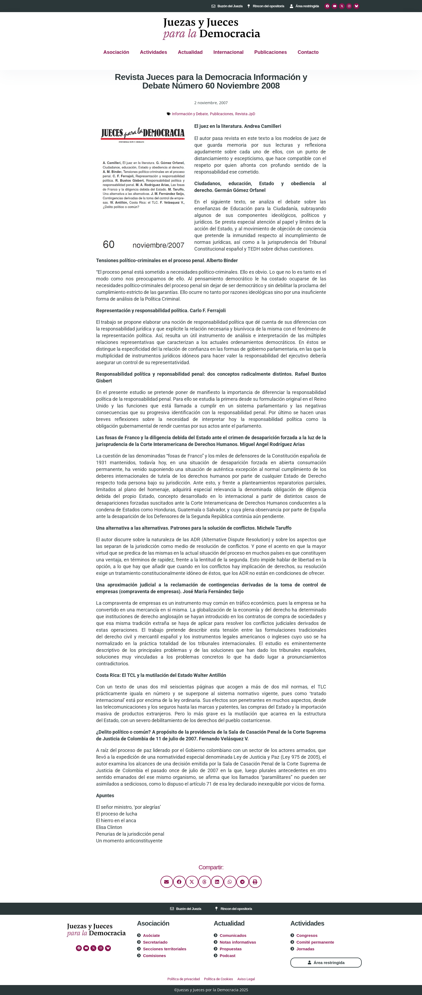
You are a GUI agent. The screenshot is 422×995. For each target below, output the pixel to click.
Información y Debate (190, 114)
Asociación (116, 52)
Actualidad (190, 52)
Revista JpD (245, 114)
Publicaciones (270, 52)
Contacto (308, 52)
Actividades (153, 52)
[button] (166, 882)
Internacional (228, 52)
